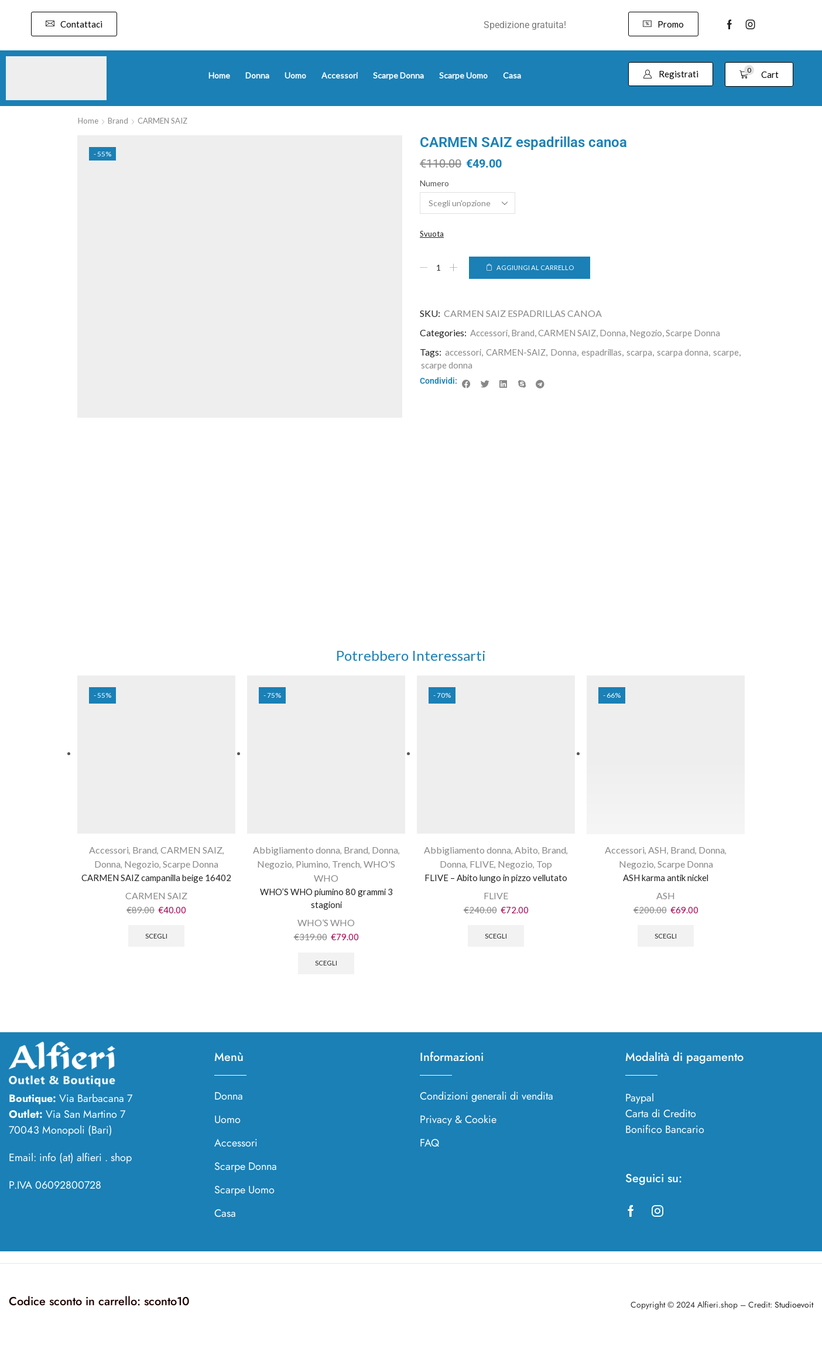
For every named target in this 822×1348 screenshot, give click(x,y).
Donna (620, 333)
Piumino (312, 866)
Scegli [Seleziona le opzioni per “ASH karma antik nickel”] (666, 941)
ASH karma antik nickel (666, 880)
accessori (464, 352)
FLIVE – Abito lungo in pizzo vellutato (496, 880)
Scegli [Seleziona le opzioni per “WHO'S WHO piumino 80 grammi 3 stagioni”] (326, 969)
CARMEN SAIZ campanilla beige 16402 (156, 887)
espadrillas (609, 352)
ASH (657, 852)
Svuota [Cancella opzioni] (433, 234)
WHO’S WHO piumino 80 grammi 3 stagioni (326, 901)
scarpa (648, 352)
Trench (346, 866)
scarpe (434, 365)
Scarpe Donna (703, 333)
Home (89, 120)
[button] (74, 24)
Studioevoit (794, 1312)
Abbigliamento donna (296, 852)
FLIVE (482, 866)
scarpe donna (479, 365)
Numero (434, 183)
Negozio (654, 333)
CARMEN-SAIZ (520, 352)
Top (544, 866)
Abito (526, 852)
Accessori (490, 333)
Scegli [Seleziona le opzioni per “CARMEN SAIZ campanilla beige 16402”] (156, 955)
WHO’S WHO (326, 927)
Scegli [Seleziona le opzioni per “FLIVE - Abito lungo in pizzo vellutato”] (496, 941)
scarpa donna (693, 352)
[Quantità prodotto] (439, 268)
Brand (120, 120)
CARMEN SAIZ (167, 120)
